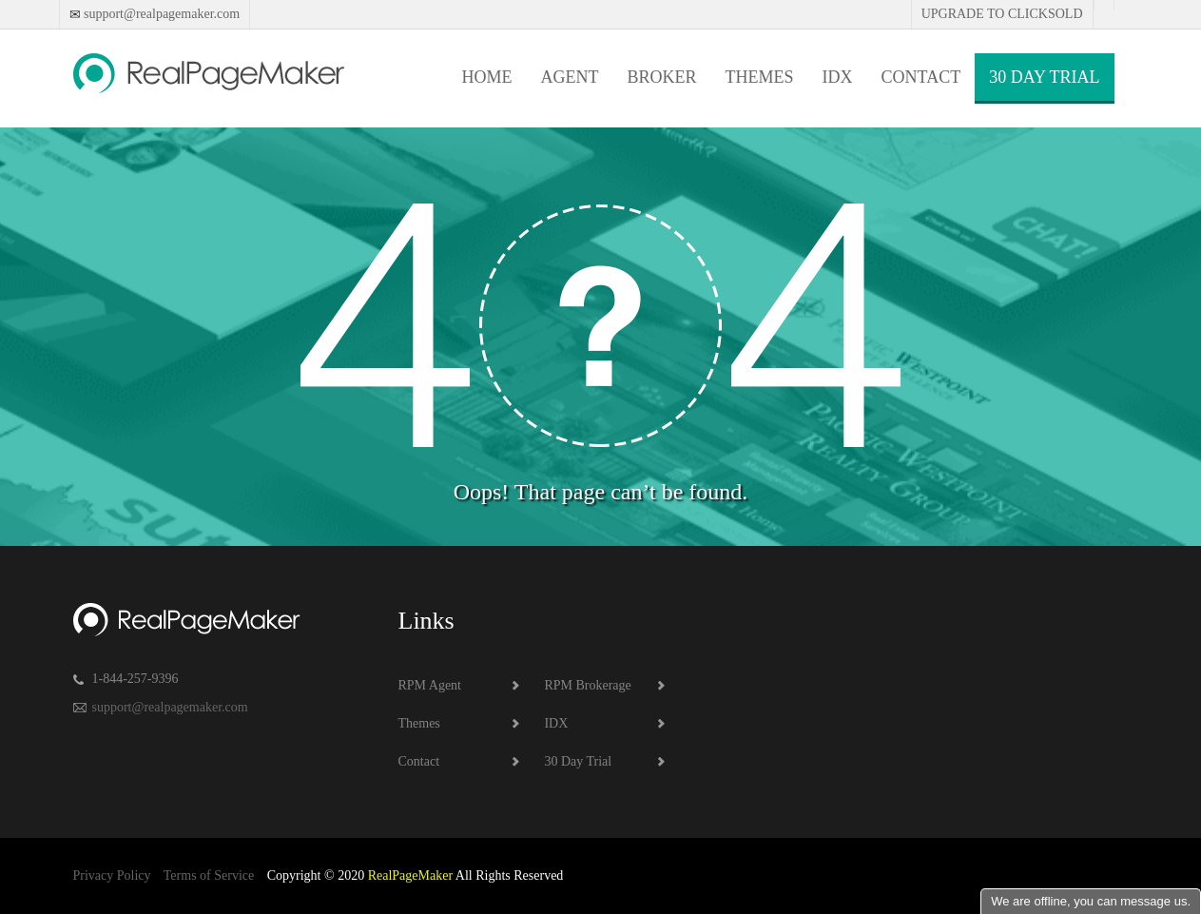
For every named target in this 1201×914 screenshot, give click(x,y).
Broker (662, 77)
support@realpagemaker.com (161, 14)
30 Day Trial (1044, 77)
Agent (570, 77)
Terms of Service (209, 875)
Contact (921, 77)
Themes (760, 77)
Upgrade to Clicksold (1002, 14)
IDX (838, 77)
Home (487, 77)
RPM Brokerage (587, 685)
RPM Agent (430, 685)
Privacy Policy (112, 875)
